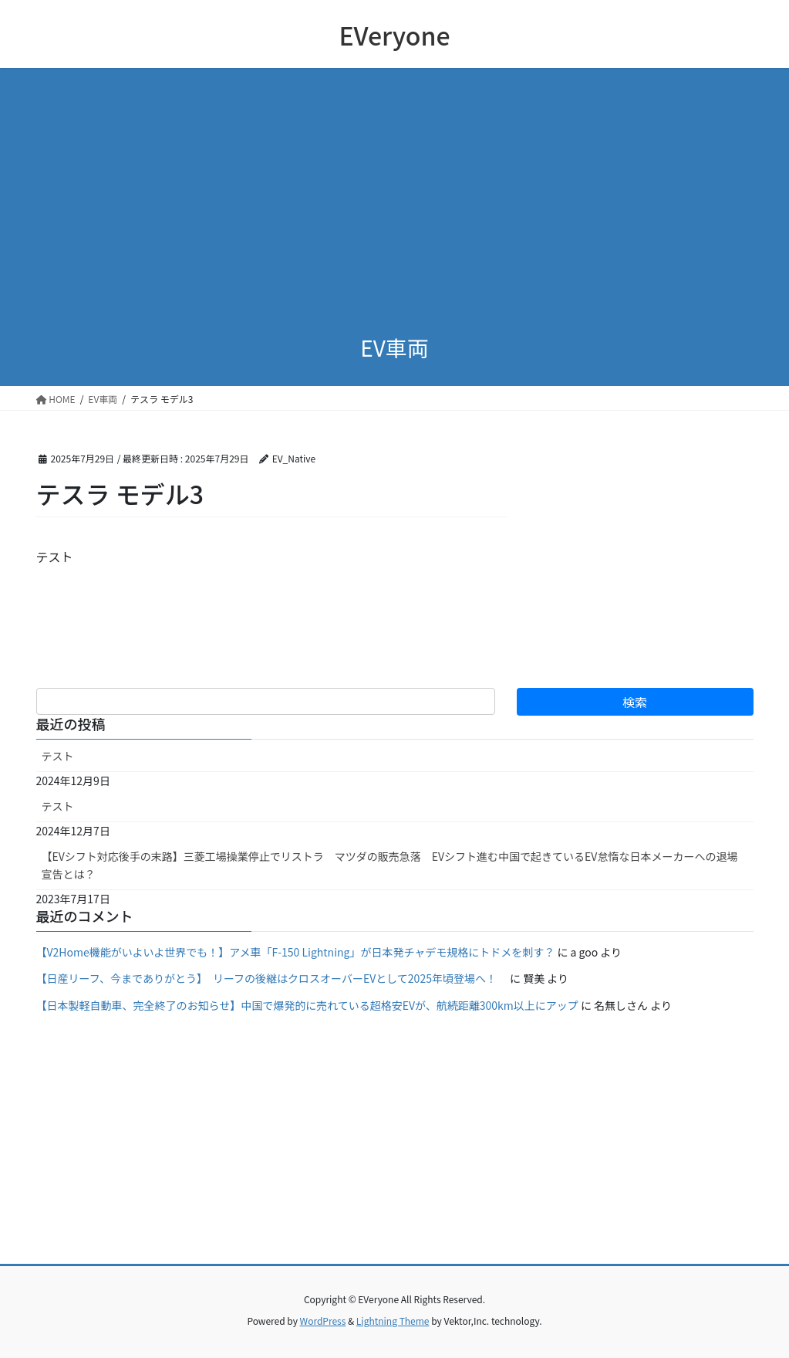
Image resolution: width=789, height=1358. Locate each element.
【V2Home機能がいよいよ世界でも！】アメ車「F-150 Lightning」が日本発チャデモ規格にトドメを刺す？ (295, 952)
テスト (58, 756)
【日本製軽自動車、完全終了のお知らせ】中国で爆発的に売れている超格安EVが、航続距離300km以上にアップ (307, 1005)
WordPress (323, 1320)
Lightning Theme (393, 1320)
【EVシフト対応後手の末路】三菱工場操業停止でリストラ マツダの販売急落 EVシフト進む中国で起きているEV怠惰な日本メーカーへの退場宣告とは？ (390, 865)
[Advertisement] (395, 202)
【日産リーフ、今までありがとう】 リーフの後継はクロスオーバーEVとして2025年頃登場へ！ (271, 978)
